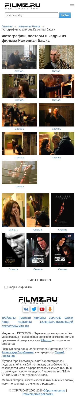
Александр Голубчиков (18, 352)
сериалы (55, 317)
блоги (69, 317)
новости (25, 317)
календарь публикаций (56, 322)
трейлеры (9, 317)
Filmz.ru (46, 340)
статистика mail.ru (15, 326)
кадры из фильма (20, 287)
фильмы (40, 317)
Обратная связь (54, 390)
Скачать (19, 71)
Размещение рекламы (38, 394)
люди (5, 322)
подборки (25, 322)
